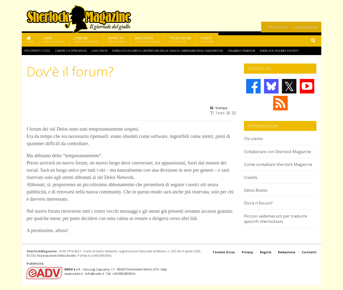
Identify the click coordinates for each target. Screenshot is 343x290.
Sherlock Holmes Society (282, 51)
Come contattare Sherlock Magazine (272, 172)
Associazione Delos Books (56, 260)
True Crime (180, 39)
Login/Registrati (305, 27)
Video (207, 39)
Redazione (286, 257)
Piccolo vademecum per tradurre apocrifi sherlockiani (279, 229)
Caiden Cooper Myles (71, 51)
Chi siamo (254, 138)
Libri (54, 39)
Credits (252, 188)
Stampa (218, 107)
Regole (266, 257)
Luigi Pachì (100, 51)
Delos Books (257, 201)
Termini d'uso (224, 257)
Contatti (309, 257)
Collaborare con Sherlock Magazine (271, 154)
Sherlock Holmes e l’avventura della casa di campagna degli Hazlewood (169, 51)
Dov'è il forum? (260, 214)
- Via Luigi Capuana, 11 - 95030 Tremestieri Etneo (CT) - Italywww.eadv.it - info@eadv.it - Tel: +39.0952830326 (115, 276)
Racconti (147, 39)
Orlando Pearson (244, 51)
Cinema (86, 39)
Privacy (248, 257)
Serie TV (117, 39)
